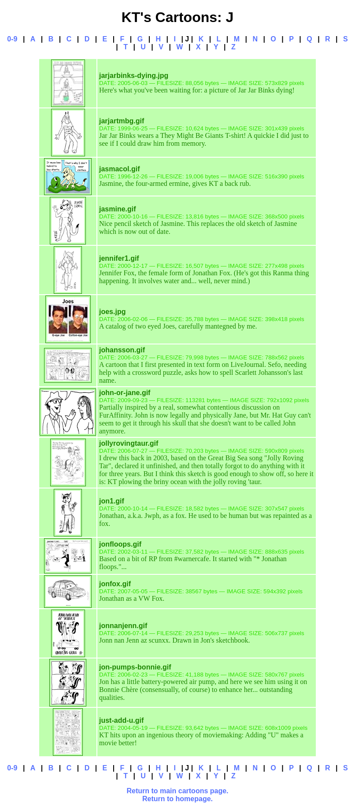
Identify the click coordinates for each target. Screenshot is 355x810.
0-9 (12, 39)
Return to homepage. (177, 799)
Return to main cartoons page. (177, 791)
